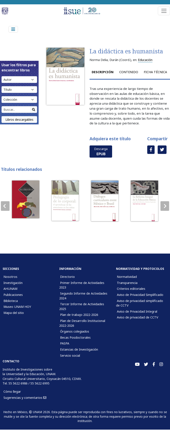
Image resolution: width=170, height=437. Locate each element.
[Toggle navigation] (164, 11)
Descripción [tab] (103, 72)
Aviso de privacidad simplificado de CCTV (139, 303)
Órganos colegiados (74, 331)
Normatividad (127, 277)
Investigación (13, 283)
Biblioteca (10, 301)
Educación (145, 60)
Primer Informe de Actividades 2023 (81, 285)
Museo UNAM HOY (17, 307)
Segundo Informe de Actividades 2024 (83, 295)
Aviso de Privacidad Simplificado (140, 295)
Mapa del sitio (13, 313)
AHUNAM (10, 289)
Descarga (101, 151)
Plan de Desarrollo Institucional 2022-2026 (82, 323)
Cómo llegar (12, 391)
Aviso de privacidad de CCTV (137, 317)
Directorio (67, 277)
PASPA (64, 343)
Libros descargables (19, 119)
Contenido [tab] (128, 72)
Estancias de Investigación (79, 349)
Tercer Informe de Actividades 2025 (81, 306)
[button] (164, 206)
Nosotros (10, 277)
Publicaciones (13, 295)
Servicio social (70, 355)
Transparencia (127, 283)
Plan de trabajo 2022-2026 (79, 315)
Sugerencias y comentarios (24, 398)
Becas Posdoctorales (75, 337)
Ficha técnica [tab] (155, 72)
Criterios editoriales (131, 289)
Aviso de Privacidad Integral (137, 311)
